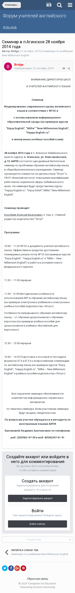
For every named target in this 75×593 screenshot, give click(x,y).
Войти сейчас (37, 524)
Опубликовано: (34, 68)
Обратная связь (37, 578)
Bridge (15, 51)
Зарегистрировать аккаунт (38, 498)
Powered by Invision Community (37, 587)
